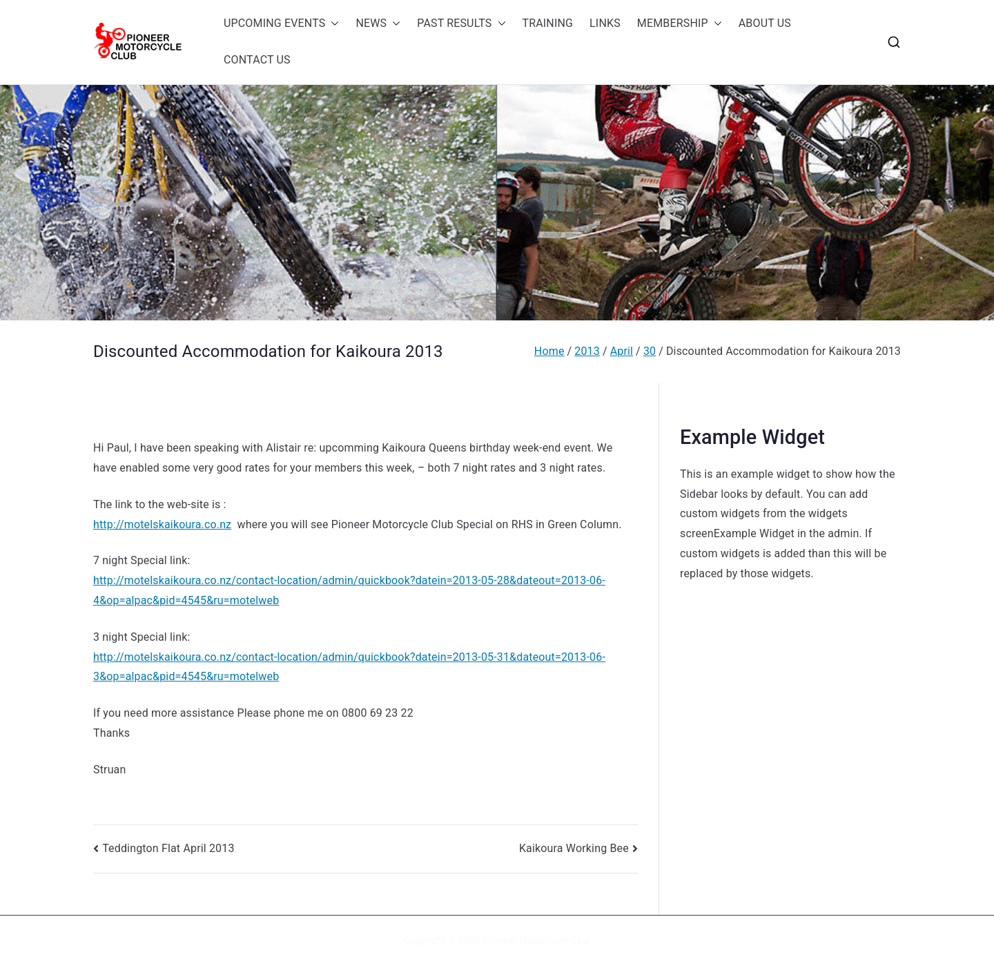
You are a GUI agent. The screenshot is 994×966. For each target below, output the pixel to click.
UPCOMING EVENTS (281, 24)
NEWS (377, 24)
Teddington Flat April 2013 (168, 848)
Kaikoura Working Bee (574, 848)
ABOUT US (765, 23)
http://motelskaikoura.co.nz (162, 524)
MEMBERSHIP (679, 24)
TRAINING (548, 23)
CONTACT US (257, 59)
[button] (332, 24)
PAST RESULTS (461, 24)
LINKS (605, 23)
